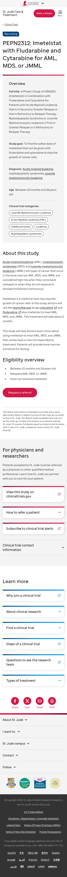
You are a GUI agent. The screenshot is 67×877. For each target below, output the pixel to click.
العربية (22, 859)
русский (11, 859)
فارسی (13, 866)
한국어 (44, 852)
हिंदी (22, 866)
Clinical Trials (11, 24)
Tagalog (55, 852)
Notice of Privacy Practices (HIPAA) (42, 825)
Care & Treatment (13, 13)
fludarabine (10, 312)
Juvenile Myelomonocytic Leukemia (31, 212)
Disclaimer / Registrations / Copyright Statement (33, 818)
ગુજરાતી (30, 866)
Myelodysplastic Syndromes (26, 233)
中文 (21, 852)
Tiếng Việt (33, 852)
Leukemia (41, 226)
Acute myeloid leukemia (18, 262)
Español (12, 852)
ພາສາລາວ (52, 866)
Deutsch (45, 859)
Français (33, 859)
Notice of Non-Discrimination (21, 831)
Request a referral (19, 392)
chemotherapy (22, 307)
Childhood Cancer (21, 226)
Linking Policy (13, 825)
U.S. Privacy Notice (33, 811)
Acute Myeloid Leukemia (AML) (28, 219)
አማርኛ (41, 866)
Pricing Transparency (50, 831)
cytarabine (46, 307)
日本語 (56, 859)
